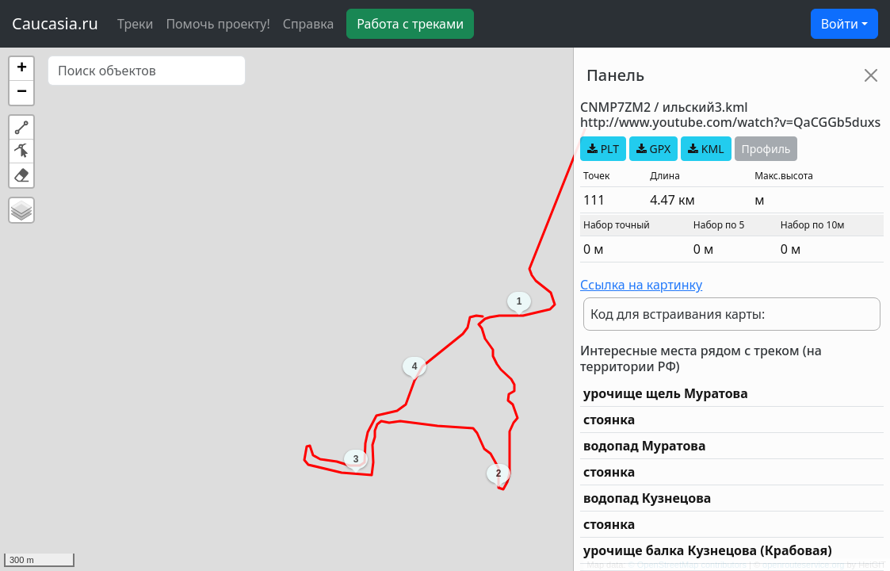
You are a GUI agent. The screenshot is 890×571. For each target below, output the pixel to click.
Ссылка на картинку (641, 284)
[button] (21, 69)
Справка (308, 24)
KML (706, 148)
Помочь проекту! (217, 24)
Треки (135, 24)
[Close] (871, 75)
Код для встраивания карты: (677, 314)
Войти (839, 24)
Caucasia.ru (55, 23)
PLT (603, 148)
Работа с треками (410, 24)
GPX (653, 148)
